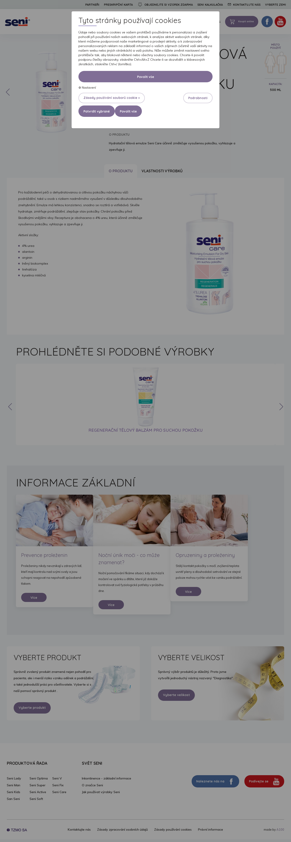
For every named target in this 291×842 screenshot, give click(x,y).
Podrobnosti (198, 98)
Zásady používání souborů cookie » (111, 98)
